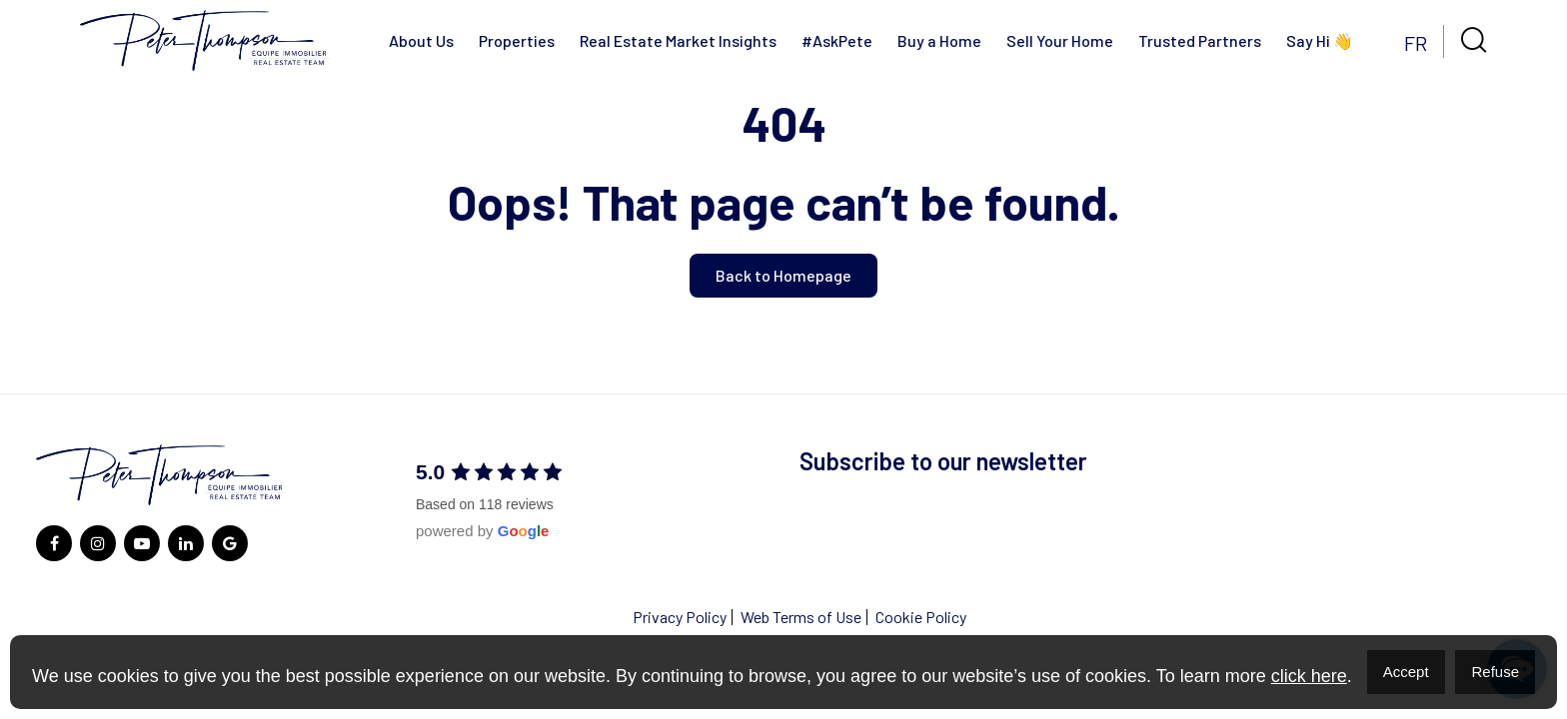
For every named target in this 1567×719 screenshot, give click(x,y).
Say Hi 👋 (1319, 40)
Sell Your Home (1059, 40)
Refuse (1495, 671)
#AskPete (836, 40)
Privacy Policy (680, 616)
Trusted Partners (1199, 40)
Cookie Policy (920, 616)
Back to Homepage (783, 275)
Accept (1406, 671)
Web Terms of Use (801, 616)
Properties (517, 40)
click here (1309, 676)
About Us (421, 40)
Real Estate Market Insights (678, 40)
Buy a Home (939, 40)
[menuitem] (1415, 41)
